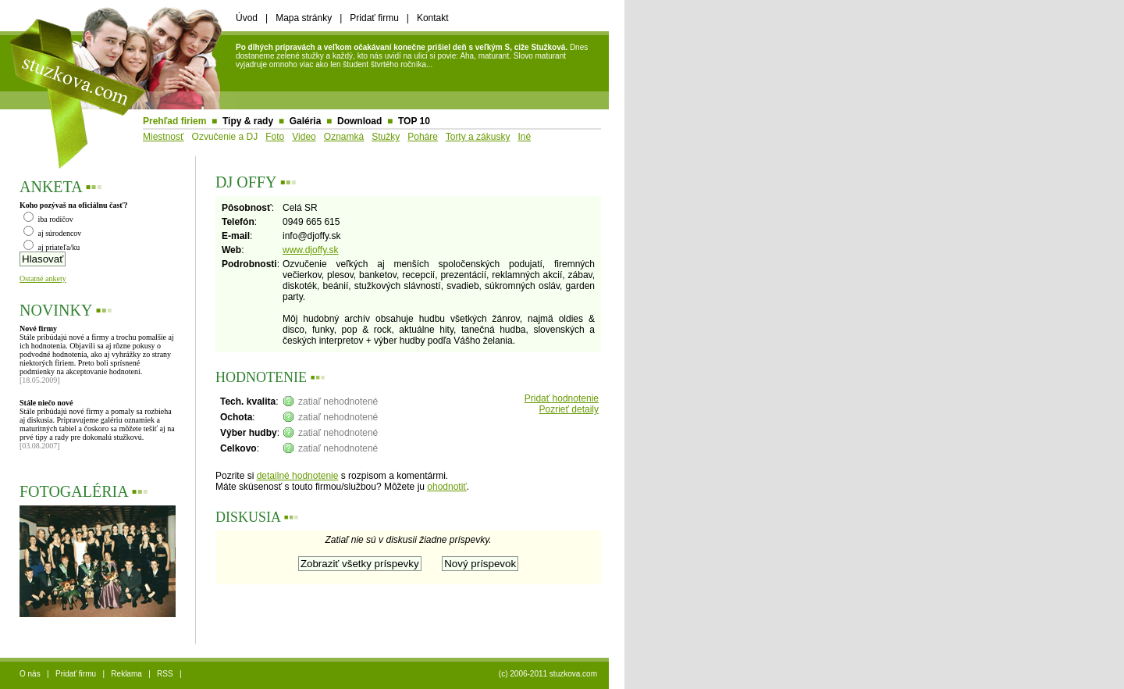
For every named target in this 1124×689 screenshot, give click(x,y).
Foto (274, 136)
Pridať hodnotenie (562, 398)
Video (303, 136)
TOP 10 (414, 121)
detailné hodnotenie (298, 475)
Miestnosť (163, 136)
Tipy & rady (247, 121)
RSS (165, 673)
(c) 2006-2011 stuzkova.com (548, 673)
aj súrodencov (52, 233)
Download (359, 121)
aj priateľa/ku (51, 247)
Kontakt (433, 17)
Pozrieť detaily (569, 409)
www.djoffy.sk (311, 250)
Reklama (126, 673)
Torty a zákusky (478, 136)
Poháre (422, 136)
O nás (30, 673)
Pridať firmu (374, 17)
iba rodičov (48, 219)
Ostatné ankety (43, 278)
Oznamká (344, 136)
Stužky (386, 136)
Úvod (247, 17)
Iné (524, 136)
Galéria (306, 121)
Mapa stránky (304, 17)
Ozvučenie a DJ (225, 136)
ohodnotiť (447, 486)
